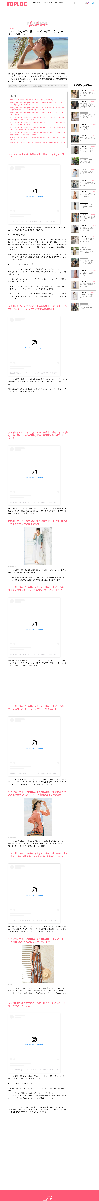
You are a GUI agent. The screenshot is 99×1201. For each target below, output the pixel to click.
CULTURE (55, 2)
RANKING (61, 2)
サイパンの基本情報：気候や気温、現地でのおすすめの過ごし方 (32, 100)
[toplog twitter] (94, 3)
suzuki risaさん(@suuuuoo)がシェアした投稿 (24, 502)
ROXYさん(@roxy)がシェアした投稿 (22, 1070)
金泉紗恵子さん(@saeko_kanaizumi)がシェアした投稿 (27, 373)
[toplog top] (17, 4)
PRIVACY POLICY (65, 1193)
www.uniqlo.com (12, 566)
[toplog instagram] (89, 3)
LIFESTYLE (45, 2)
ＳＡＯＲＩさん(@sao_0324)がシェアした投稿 (25, 920)
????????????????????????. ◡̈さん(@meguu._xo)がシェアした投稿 (32, 221)
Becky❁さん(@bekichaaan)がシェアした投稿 (24, 773)
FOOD (50, 2)
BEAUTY (39, 2)
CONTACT (58, 1193)
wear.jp (10, 984)
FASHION (34, 2)
